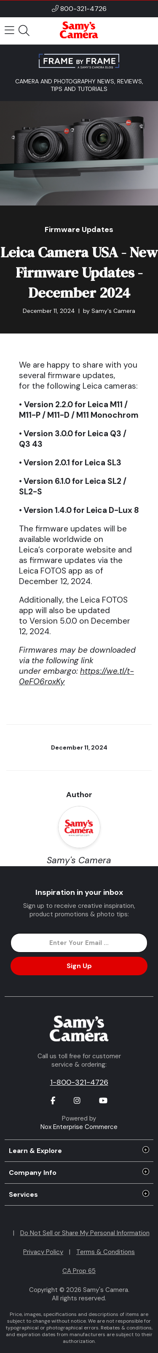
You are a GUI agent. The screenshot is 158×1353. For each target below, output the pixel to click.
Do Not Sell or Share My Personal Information (85, 1233)
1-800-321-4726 (79, 1082)
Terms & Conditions (105, 1252)
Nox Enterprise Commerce (79, 1127)
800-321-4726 (83, 8)
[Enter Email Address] (79, 943)
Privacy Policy (43, 1252)
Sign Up (79, 965)
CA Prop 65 (79, 1271)
